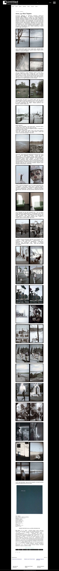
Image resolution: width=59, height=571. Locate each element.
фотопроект (24, 549)
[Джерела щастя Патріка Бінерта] (29, 562)
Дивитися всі (45, 557)
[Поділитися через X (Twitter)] (17, 552)
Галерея (36, 6)
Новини (16, 6)
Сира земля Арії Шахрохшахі (15, 567)
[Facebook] (49, 2)
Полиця (28, 6)
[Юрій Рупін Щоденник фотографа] (41, 562)
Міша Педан (41, 549)
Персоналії (24, 6)
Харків (28, 549)
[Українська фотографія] (12, 4)
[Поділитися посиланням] (19, 552)
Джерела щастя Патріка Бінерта (29, 567)
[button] (54, 3)
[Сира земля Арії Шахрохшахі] (17, 562)
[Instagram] (50, 2)
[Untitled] (12, 2)
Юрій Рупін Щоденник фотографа (40, 567)
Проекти (20, 6)
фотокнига (20, 549)
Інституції (32, 6)
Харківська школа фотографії (34, 549)
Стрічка (13, 6)
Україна (17, 549)
